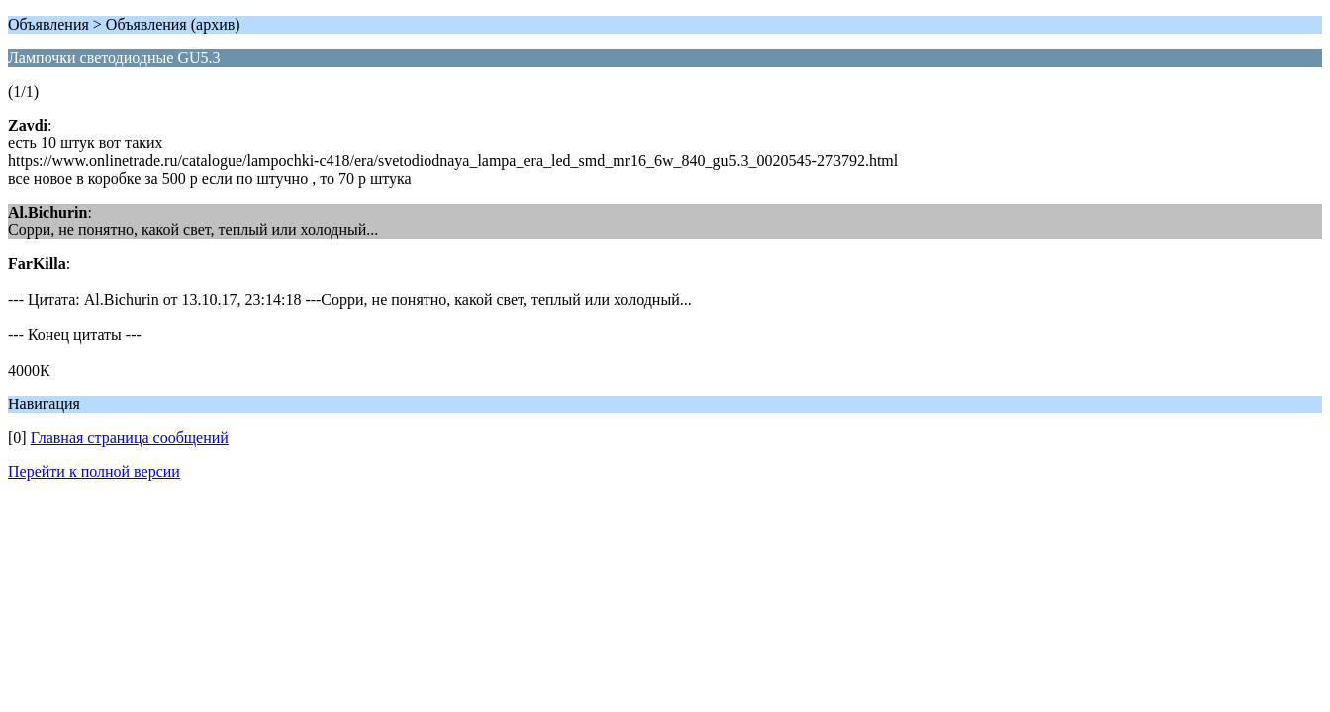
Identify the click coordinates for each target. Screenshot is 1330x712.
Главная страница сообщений (130, 437)
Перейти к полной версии (94, 471)
